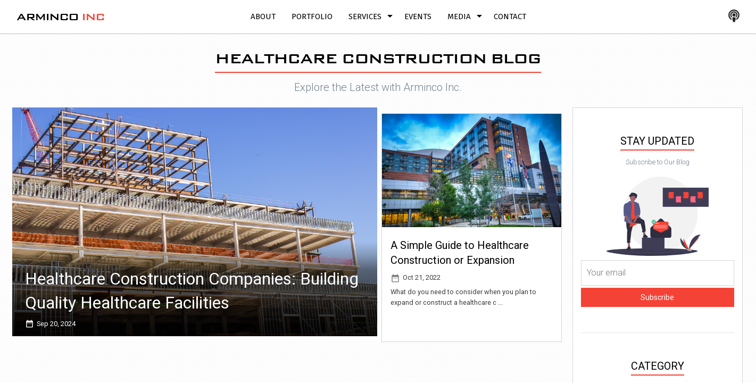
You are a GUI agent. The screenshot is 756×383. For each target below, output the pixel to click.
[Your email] (657, 273)
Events (417, 16)
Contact (510, 16)
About (263, 16)
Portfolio (312, 16)
